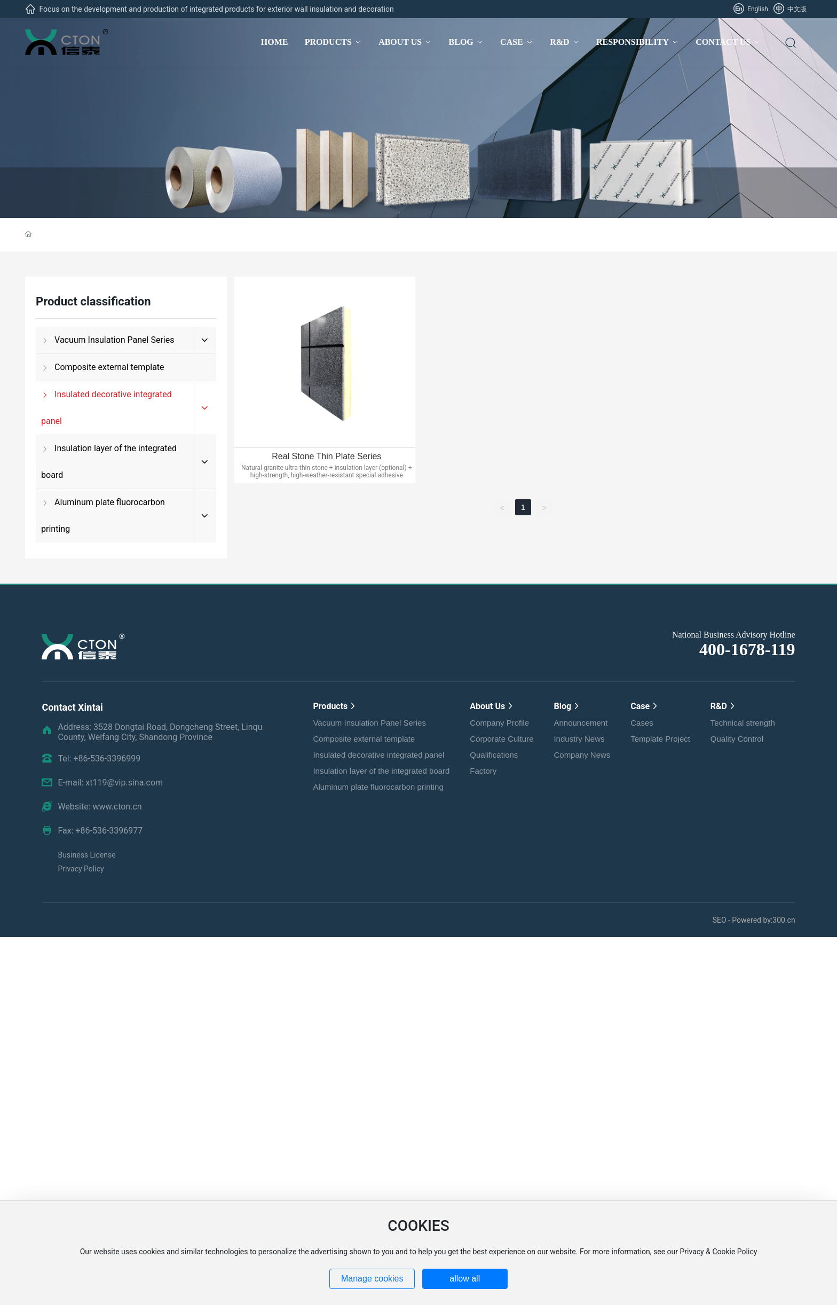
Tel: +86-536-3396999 (99, 758)
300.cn (783, 920)
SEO (720, 920)
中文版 (790, 9)
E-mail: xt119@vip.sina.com (110, 782)
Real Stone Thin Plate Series (326, 456)
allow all (464, 1278)
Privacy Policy (81, 868)
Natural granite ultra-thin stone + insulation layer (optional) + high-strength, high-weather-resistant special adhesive (326, 471)
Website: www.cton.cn (99, 806)
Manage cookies (372, 1278)
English (750, 9)
